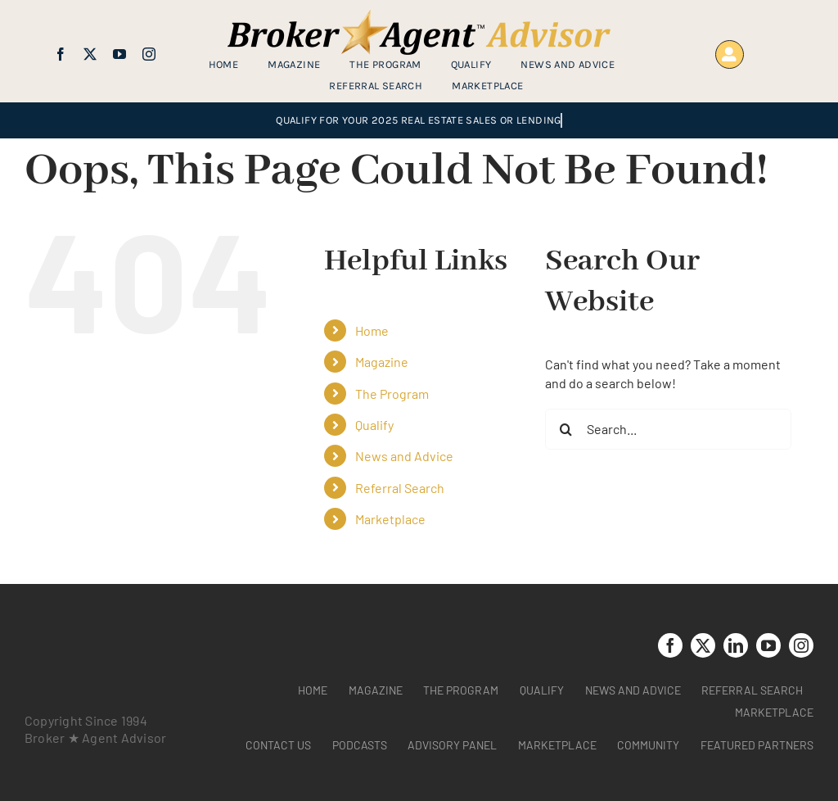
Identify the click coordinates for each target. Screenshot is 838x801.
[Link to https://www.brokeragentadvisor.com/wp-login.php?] (729, 54)
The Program (392, 393)
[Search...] (668, 429)
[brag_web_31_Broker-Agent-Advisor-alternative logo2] (419, 16)
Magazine (381, 361)
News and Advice (404, 456)
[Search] (565, 429)
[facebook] (60, 54)
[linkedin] (735, 645)
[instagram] (148, 54)
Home (372, 330)
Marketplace (390, 519)
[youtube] (119, 54)
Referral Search (399, 488)
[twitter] (90, 54)
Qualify (374, 424)
